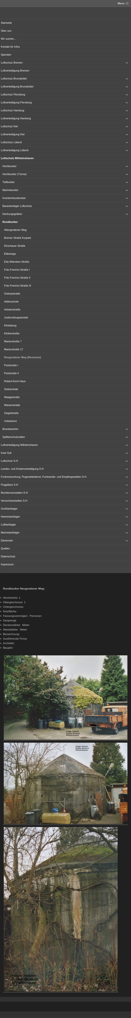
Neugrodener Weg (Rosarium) (22, 357)
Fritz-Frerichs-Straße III (17, 285)
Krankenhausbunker (14, 198)
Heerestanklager (10, 516)
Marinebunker (10, 190)
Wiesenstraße (12, 405)
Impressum (7, 564)
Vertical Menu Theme (72, 1015)
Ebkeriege (10, 253)
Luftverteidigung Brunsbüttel (17, 86)
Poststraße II (11, 373)
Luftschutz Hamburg (12, 110)
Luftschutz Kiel (9, 126)
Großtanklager (9, 508)
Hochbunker (9, 166)
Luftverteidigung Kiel (12, 134)
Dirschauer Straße (14, 245)
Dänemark (7, 540)
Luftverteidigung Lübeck (15, 150)
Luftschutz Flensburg (13, 94)
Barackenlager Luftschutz (17, 206)
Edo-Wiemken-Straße (16, 261)
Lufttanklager (8, 524)
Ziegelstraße (11, 413)
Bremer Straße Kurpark (17, 237)
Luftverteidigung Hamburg (16, 118)
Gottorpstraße (12, 293)
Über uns (6, 30)
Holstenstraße (12, 309)
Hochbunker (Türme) (14, 174)
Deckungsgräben (12, 214)
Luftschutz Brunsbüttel (14, 78)
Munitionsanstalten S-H (14, 492)
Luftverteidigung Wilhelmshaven (19, 445)
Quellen (5, 548)
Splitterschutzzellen (13, 437)
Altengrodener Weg (15, 230)
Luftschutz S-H (9, 461)
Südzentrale (11, 389)
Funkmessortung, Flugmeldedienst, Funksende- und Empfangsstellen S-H (43, 476)
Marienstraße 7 (13, 341)
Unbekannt (10, 421)
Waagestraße (12, 397)
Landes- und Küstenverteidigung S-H (22, 468)
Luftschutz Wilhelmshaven (17, 158)
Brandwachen (10, 429)
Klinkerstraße (11, 333)
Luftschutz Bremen (12, 62)
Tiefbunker (8, 182)
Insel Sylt (6, 453)
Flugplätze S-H (9, 484)
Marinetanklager (10, 532)
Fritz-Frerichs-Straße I (17, 269)
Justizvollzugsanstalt (16, 317)
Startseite (6, 22)
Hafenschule (11, 301)
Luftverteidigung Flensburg (16, 102)
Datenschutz (8, 556)
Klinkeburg (10, 325)
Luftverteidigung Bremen (15, 70)
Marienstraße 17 (13, 349)
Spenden (6, 54)
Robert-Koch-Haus (15, 381)
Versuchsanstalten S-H (14, 500)
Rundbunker (10, 222)
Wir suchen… (8, 38)
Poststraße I (11, 365)
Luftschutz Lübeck (11, 142)
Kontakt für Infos (10, 46)
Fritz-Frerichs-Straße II (17, 277)
